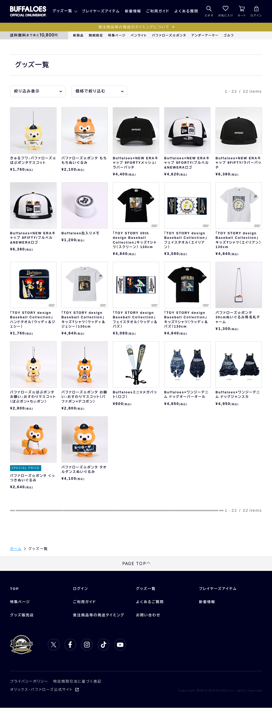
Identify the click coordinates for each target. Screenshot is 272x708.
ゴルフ (229, 35)
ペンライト (139, 35)
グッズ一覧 (62, 11)
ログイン (80, 589)
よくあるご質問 (150, 602)
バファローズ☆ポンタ (169, 35)
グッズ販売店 (22, 615)
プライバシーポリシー (29, 682)
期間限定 (96, 35)
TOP (14, 589)
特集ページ (117, 35)
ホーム (16, 549)
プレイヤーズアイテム (101, 11)
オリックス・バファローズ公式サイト (41, 690)
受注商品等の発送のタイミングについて (134, 27)
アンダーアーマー (205, 35)
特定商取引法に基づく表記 (77, 682)
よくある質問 (187, 11)
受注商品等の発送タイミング (99, 615)
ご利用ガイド (158, 11)
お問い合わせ (148, 615)
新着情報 (133, 11)
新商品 (78, 35)
